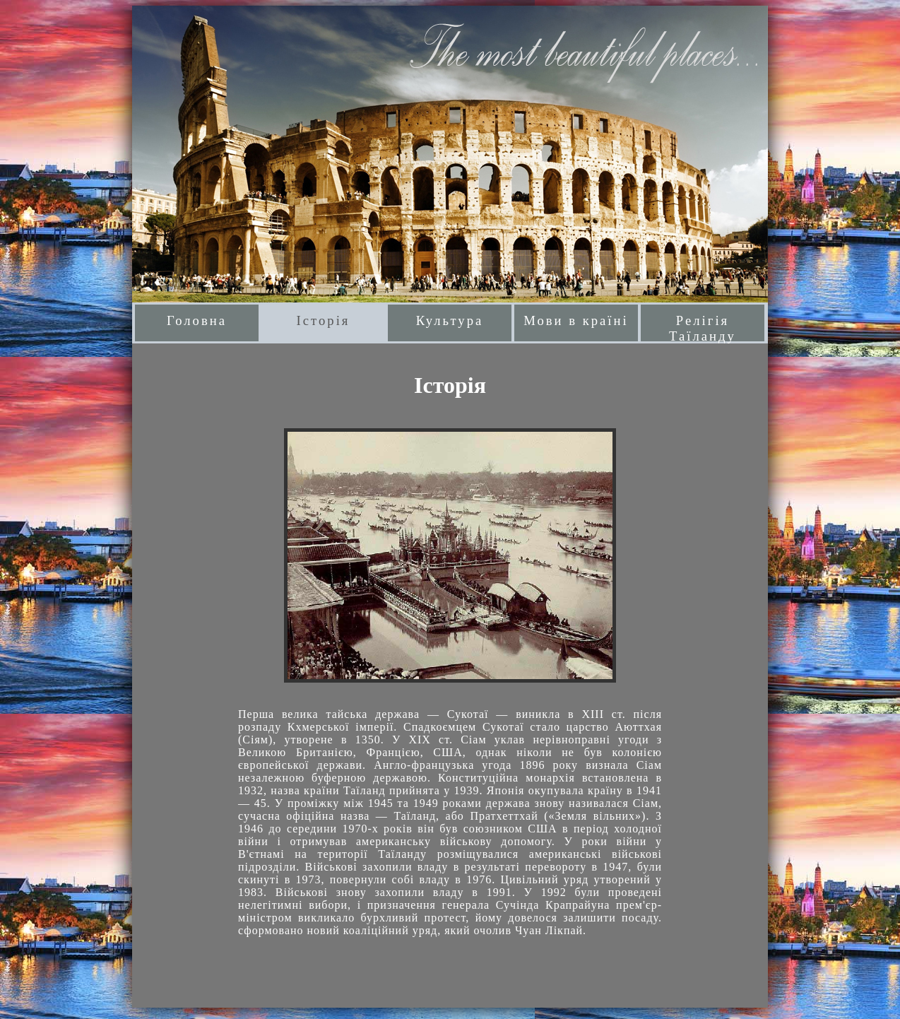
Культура (450, 320)
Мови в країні (575, 320)
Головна (197, 320)
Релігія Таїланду (702, 327)
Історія (323, 320)
